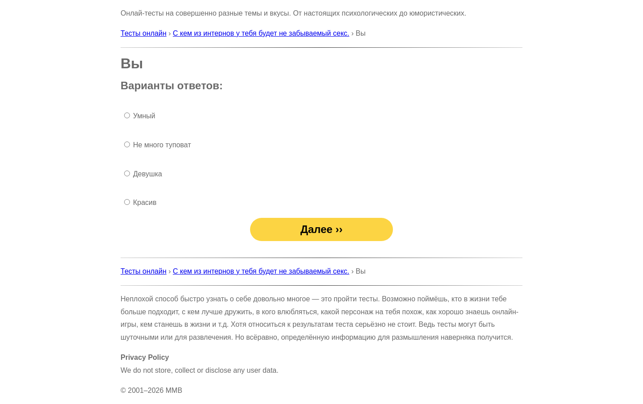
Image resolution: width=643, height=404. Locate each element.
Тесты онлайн (144, 33)
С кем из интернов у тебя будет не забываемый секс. (261, 33)
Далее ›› (322, 229)
